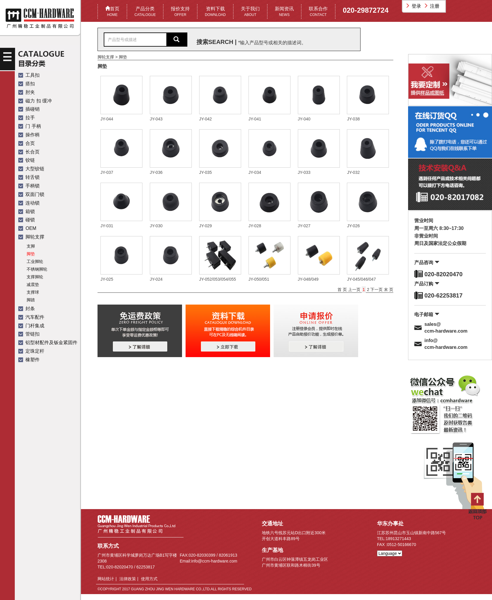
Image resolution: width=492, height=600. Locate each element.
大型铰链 (31, 168)
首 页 (342, 289)
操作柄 (29, 134)
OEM (27, 228)
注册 (432, 6)
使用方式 (149, 578)
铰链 (26, 160)
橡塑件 (29, 359)
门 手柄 (29, 126)
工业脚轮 (35, 261)
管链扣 (29, 333)
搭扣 (26, 83)
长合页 (29, 151)
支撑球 (33, 292)
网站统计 (106, 578)
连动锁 (29, 202)
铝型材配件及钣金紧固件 (47, 342)
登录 (414, 6)
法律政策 (127, 578)
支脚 (31, 246)
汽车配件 (31, 317)
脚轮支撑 (31, 236)
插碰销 (29, 109)
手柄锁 (29, 185)
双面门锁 (31, 194)
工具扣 (29, 75)
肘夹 (26, 92)
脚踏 (31, 299)
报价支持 (180, 12)
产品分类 (145, 12)
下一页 (376, 289)
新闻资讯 (284, 12)
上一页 (355, 289)
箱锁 (26, 211)
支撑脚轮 (35, 276)
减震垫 (33, 284)
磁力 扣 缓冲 (35, 100)
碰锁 (26, 219)
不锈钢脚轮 (37, 269)
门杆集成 (31, 325)
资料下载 (215, 12)
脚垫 (31, 253)
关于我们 (250, 12)
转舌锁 (29, 177)
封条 (26, 308)
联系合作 (318, 12)
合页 (26, 143)
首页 (112, 12)
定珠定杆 (31, 351)
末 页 (388, 289)
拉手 (26, 117)
